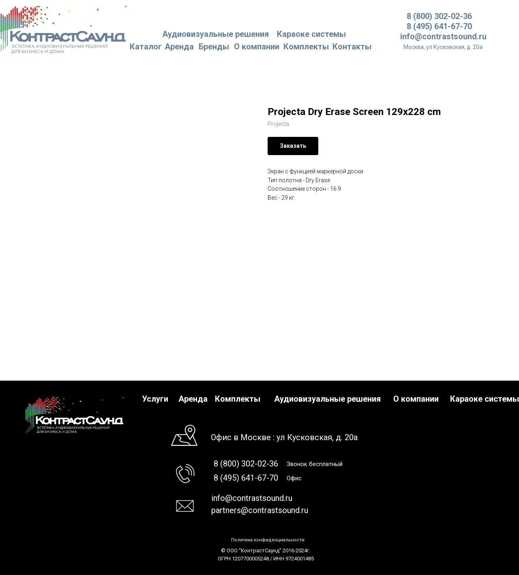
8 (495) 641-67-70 (439, 26)
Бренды (214, 46)
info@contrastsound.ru (443, 36)
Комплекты (306, 46)
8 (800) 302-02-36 (439, 16)
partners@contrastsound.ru (259, 510)
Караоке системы (311, 34)
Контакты (351, 46)
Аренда (179, 46)
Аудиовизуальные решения (327, 399)
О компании (256, 46)
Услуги (155, 399)
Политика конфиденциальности (268, 540)
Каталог (146, 46)
